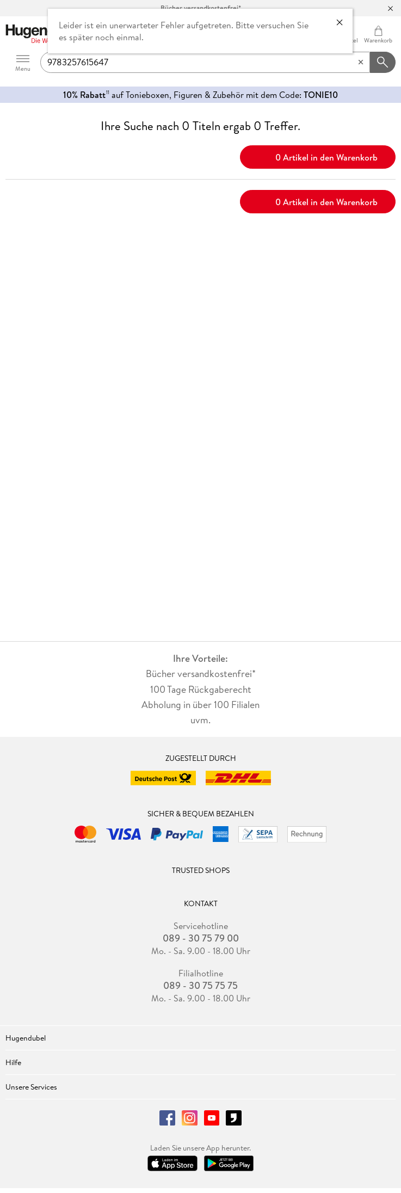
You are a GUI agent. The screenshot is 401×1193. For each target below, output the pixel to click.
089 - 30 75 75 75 (200, 985)
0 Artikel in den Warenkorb (318, 156)
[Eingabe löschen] (360, 62)
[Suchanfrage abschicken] (383, 62)
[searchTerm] (205, 62)
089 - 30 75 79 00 (201, 938)
